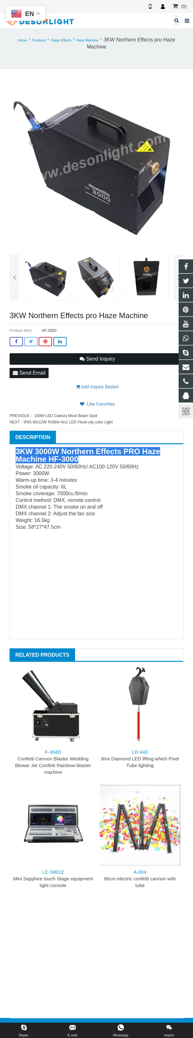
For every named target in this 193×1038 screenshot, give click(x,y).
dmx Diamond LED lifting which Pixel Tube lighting (140, 758)
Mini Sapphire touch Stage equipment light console (53, 878)
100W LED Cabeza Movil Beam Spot (65, 416)
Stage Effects (61, 40)
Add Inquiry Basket (97, 386)
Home (22, 40)
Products (39, 40)
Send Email (29, 373)
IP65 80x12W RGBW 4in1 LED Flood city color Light (68, 422)
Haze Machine (87, 40)
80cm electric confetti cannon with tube (140, 878)
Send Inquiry (97, 359)
